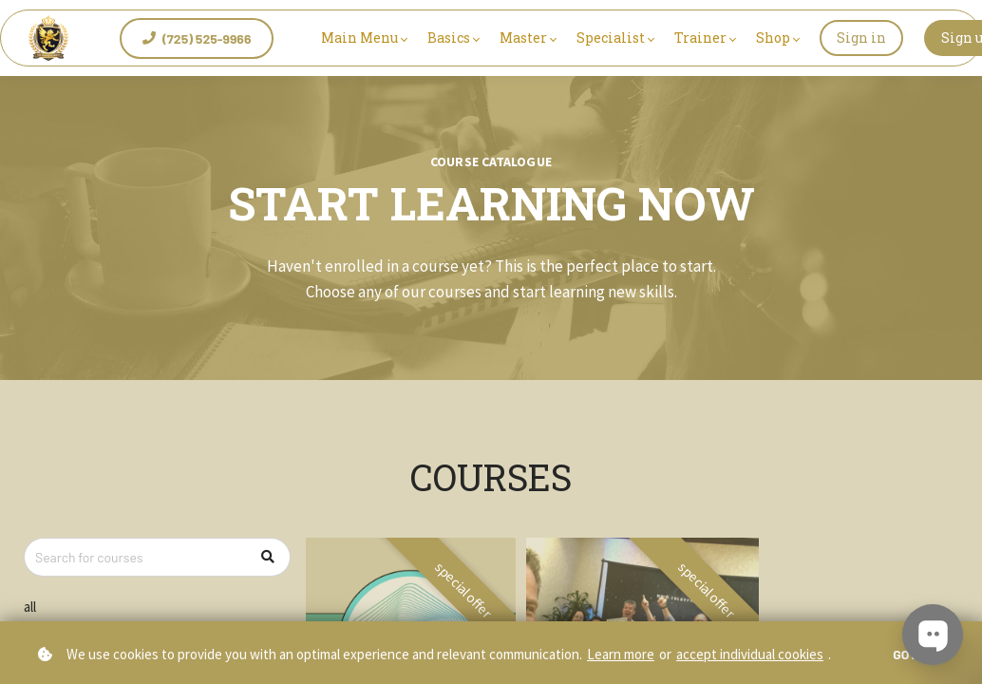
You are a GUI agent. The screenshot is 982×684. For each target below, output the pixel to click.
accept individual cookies (749, 654)
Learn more (620, 654)
